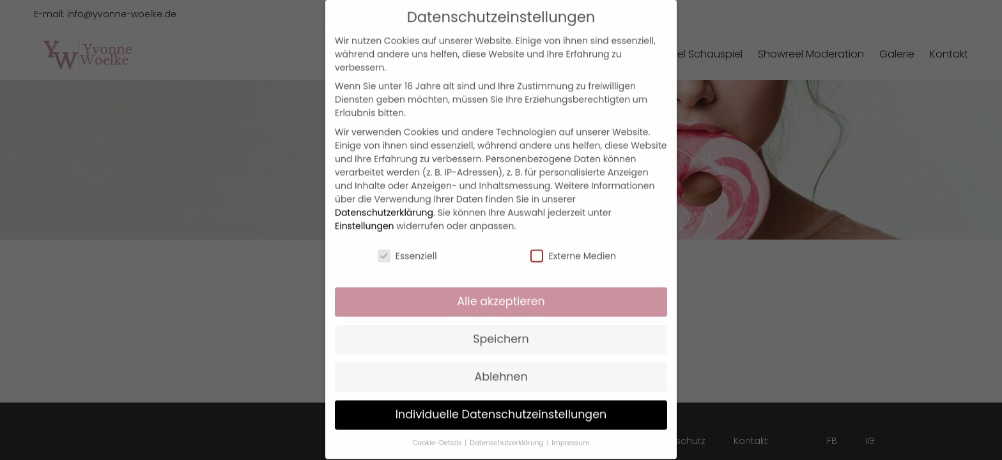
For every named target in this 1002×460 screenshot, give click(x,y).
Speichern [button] (501, 326)
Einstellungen (364, 212)
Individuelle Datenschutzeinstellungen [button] (501, 401)
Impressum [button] (570, 429)
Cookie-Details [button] (437, 429)
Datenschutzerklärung (384, 199)
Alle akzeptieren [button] (501, 288)
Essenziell (407, 242)
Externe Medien (573, 242)
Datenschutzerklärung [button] (507, 429)
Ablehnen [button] (500, 363)
